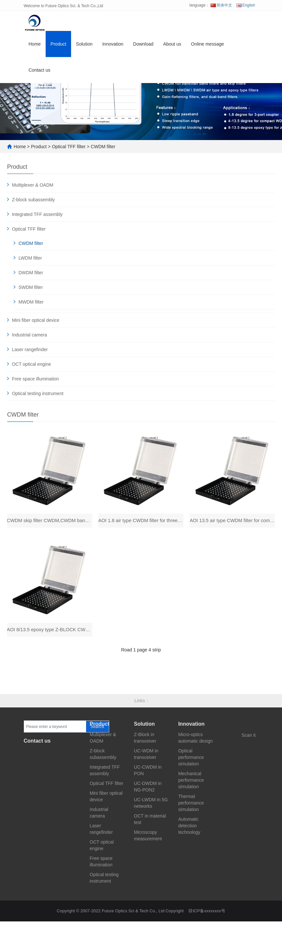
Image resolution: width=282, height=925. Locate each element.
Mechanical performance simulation (191, 784)
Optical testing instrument (38, 393)
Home (35, 47)
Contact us (40, 73)
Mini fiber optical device (36, 320)
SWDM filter (31, 287)
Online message (207, 47)
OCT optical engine (31, 364)
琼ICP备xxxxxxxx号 (206, 914)
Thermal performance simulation (191, 806)
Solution (84, 47)
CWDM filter (103, 146)
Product (58, 47)
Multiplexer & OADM (32, 185)
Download (143, 47)
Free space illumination (35, 378)
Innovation (113, 47)
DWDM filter (31, 272)
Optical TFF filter (68, 146)
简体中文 (221, 5)
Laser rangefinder (30, 349)
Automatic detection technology (189, 829)
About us (172, 47)
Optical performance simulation (191, 761)
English (245, 5)
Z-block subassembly (33, 199)
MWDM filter (31, 302)
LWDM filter (30, 258)
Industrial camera (29, 334)
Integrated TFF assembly (37, 214)
